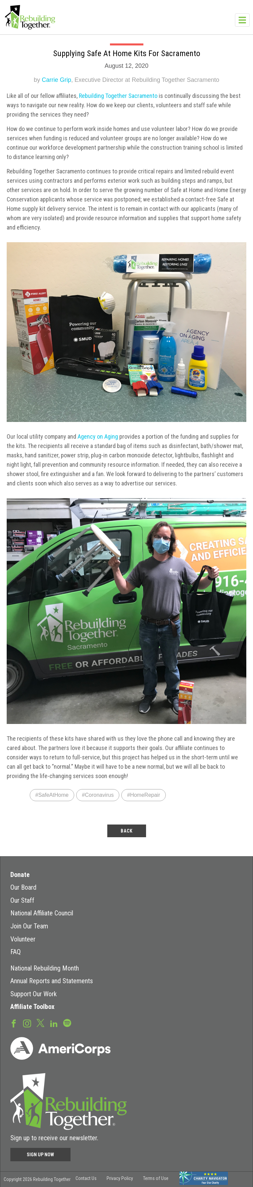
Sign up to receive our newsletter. (54, 1138)
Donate (20, 875)
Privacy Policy (120, 1178)
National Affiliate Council (41, 913)
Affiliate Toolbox (32, 1007)
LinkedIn (53, 1023)
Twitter (40, 1022)
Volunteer (22, 939)
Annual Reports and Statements (51, 981)
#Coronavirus (98, 795)
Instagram (27, 1023)
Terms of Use (155, 1178)
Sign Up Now (40, 1154)
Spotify (67, 1022)
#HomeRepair (143, 795)
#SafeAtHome (52, 795)
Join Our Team (29, 926)
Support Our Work (33, 994)
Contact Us (86, 1178)
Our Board (23, 887)
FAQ (15, 952)
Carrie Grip (56, 80)
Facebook (13, 1023)
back (127, 831)
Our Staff (22, 900)
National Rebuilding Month (44, 968)
